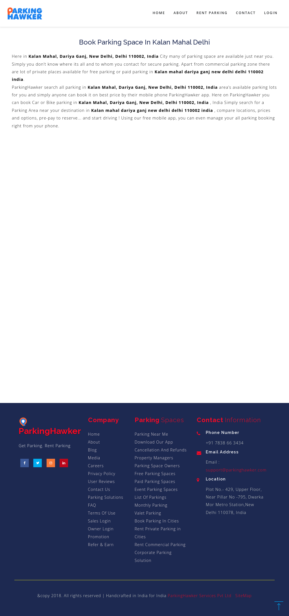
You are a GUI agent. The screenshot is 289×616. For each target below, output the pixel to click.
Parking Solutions (105, 497)
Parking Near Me (151, 434)
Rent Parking (211, 12)
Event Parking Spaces (156, 489)
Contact (246, 12)
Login (271, 12)
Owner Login (101, 528)
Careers (96, 465)
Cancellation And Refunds (161, 450)
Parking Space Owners (157, 465)
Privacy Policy (101, 473)
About (181, 12)
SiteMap (243, 595)
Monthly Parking (151, 505)
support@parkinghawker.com (236, 470)
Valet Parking (148, 513)
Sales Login (99, 521)
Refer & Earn (101, 544)
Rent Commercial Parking (160, 544)
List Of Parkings (151, 497)
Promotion (99, 536)
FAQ (92, 505)
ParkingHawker (50, 426)
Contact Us (99, 489)
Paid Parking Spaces (155, 481)
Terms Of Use (102, 513)
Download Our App (154, 442)
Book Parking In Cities (157, 521)
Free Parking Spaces (155, 473)
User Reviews (101, 481)
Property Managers (154, 457)
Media (94, 457)
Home (159, 12)
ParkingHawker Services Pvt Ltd (199, 595)
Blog (92, 450)
